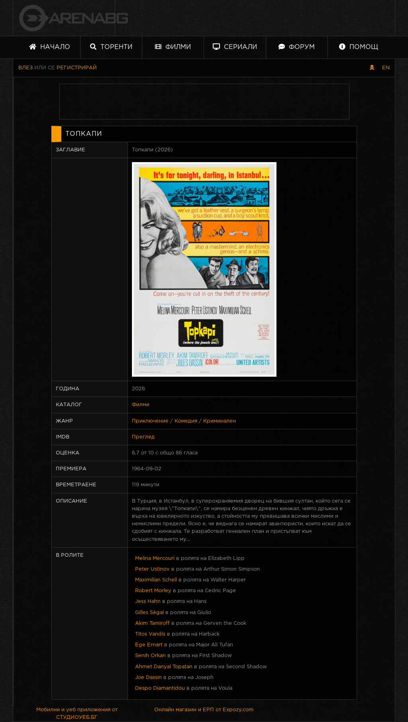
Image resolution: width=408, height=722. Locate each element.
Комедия (186, 421)
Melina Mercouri (155, 558)
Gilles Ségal (149, 612)
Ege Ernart (149, 645)
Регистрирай (77, 68)
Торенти (111, 46)
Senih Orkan (150, 656)
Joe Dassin (148, 677)
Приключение (150, 421)
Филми (173, 46)
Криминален (219, 421)
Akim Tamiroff (152, 623)
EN (386, 68)
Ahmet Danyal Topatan (163, 667)
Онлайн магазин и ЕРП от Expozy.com (203, 710)
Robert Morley (153, 591)
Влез (25, 68)
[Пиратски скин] (372, 68)
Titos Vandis (150, 634)
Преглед (143, 437)
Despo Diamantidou (160, 688)
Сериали (235, 46)
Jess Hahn (148, 601)
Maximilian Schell (156, 580)
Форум (297, 46)
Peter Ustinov (152, 569)
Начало (49, 46)
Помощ (358, 46)
